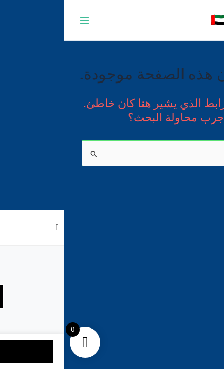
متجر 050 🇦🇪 (180, 20)
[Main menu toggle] (20, 20)
